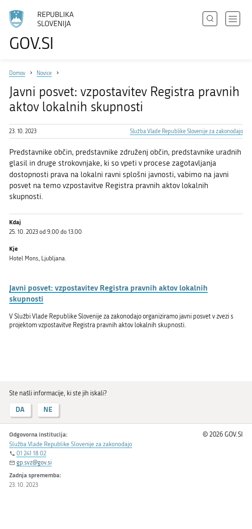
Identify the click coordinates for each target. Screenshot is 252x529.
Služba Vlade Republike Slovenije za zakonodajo (186, 131)
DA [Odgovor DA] (20, 409)
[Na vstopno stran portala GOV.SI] (45, 31)
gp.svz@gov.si (34, 462)
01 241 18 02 (31, 453)
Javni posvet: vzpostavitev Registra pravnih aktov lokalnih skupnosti (108, 293)
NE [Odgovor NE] (48, 409)
